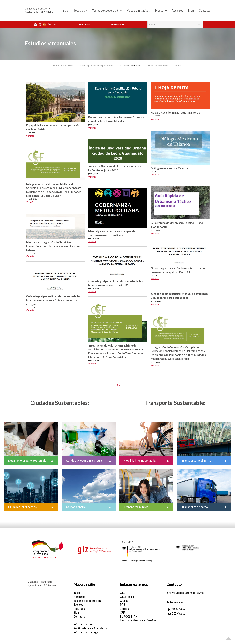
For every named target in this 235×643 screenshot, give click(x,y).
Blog (191, 10)
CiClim (124, 600)
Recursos (177, 10)
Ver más (30, 135)
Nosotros (80, 10)
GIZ (122, 592)
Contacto (205, 10)
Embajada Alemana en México (138, 619)
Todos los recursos (56, 65)
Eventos (161, 10)
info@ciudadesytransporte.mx (185, 592)
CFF (122, 611)
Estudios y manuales (131, 65)
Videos (185, 65)
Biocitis (124, 608)
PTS (122, 604)
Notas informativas (161, 65)
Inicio (65, 10)
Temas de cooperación (107, 10)
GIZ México (85, 24)
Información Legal (84, 623)
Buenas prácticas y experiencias (93, 65)
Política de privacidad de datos (92, 627)
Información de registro (88, 631)
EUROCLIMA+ (129, 615)
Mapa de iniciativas (138, 10)
